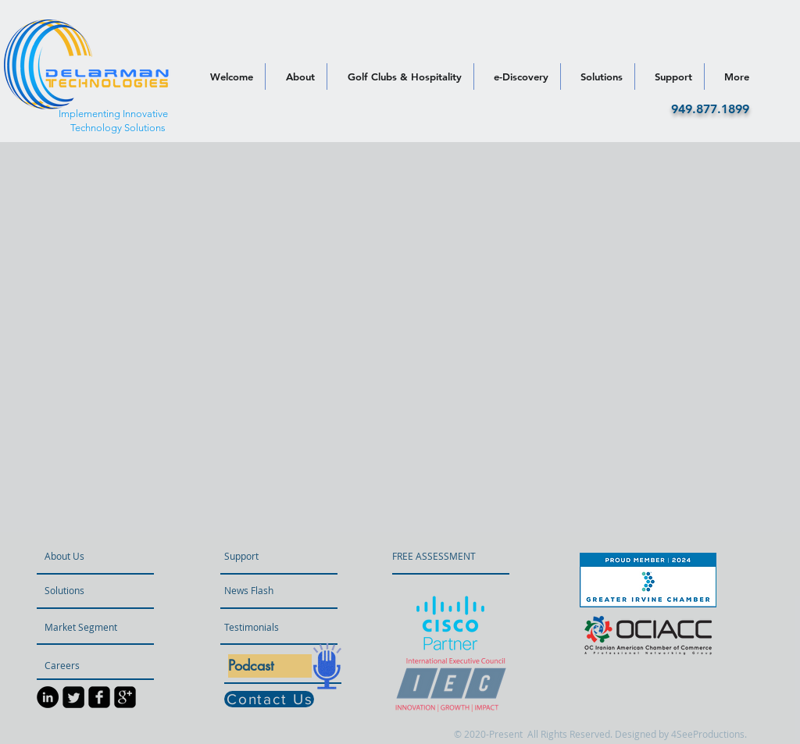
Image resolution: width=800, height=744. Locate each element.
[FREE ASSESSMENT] (434, 556)
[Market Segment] (86, 627)
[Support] (261, 556)
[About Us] (104, 556)
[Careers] (86, 665)
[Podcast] (270, 666)
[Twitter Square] (73, 697)
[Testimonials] (266, 627)
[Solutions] (89, 590)
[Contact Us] (269, 699)
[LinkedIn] (48, 697)
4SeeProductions (708, 734)
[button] (269, 590)
